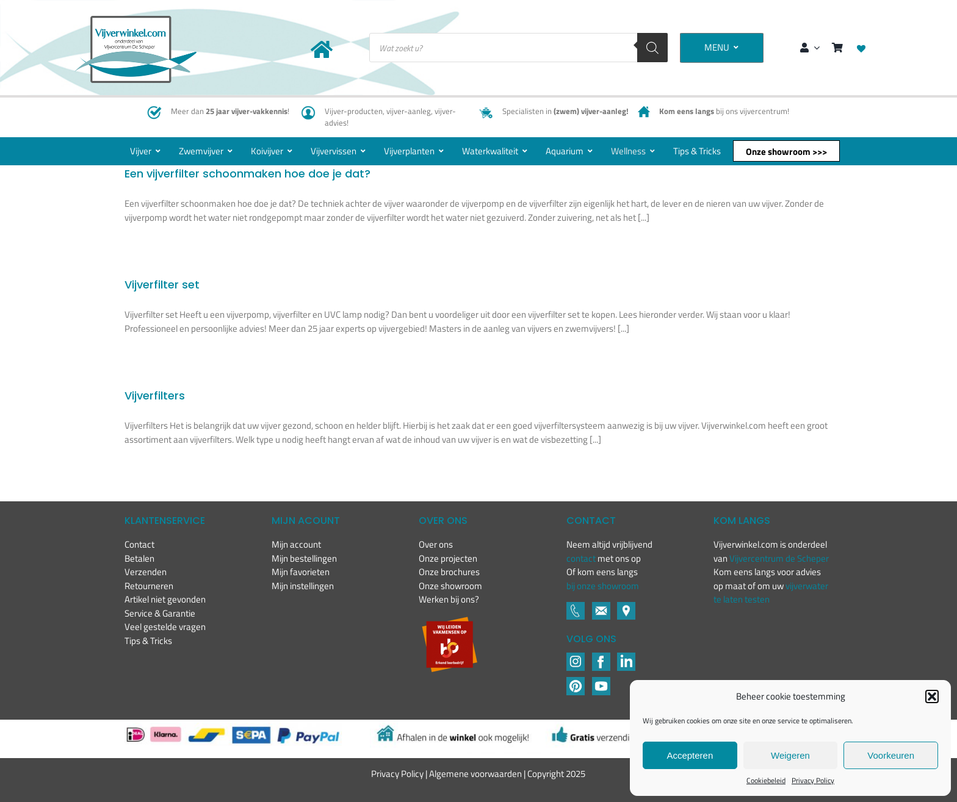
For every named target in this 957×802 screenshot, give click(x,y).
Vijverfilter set (162, 284)
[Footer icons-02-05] (601, 607)
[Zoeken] (652, 47)
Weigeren (790, 755)
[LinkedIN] (626, 657)
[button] (932, 696)
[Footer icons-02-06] (626, 607)
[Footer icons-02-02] (575, 657)
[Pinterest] (575, 682)
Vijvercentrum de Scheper (779, 558)
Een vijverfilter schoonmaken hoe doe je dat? (247, 173)
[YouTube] (601, 682)
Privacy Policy (813, 780)
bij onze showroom (602, 586)
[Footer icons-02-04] (601, 657)
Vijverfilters (155, 395)
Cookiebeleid (765, 780)
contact (582, 558)
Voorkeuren (890, 755)
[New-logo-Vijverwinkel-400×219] (135, 20)
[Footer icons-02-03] (575, 607)
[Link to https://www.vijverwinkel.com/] (322, 49)
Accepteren (689, 755)
